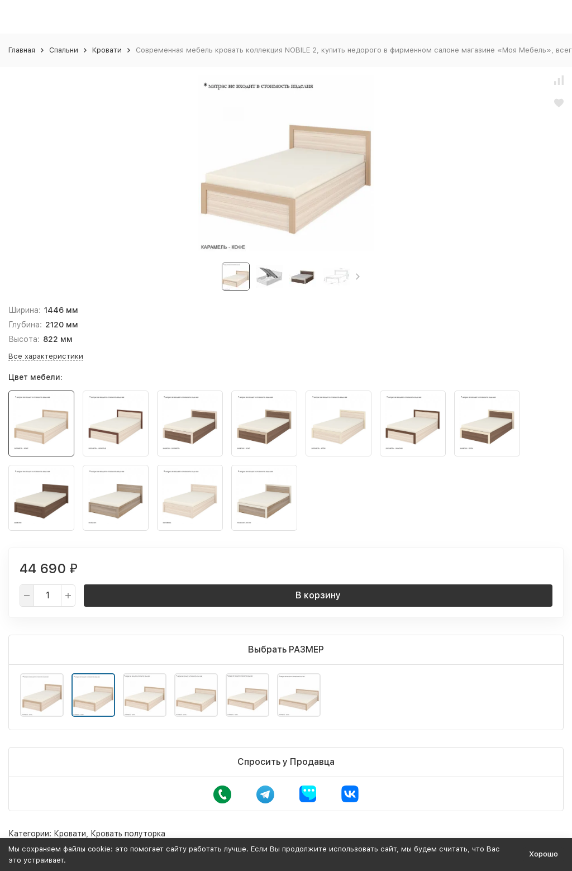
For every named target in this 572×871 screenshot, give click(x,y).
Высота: (24, 339)
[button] (358, 277)
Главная (21, 50)
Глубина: (25, 324)
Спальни (63, 50)
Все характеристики (45, 356)
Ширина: (24, 310)
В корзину (318, 595)
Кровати (107, 50)
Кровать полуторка (127, 833)
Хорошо (543, 854)
